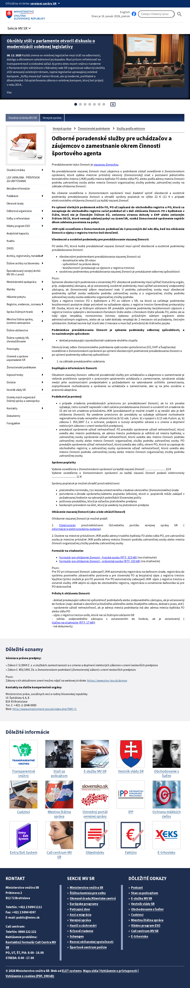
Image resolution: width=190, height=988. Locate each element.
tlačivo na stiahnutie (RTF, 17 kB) (73, 622)
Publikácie (12, 196)
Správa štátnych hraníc (20, 312)
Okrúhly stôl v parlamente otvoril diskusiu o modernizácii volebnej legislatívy (51, 43)
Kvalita (10, 241)
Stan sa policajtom (144, 893)
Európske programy (84, 904)
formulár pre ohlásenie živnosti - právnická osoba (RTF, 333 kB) (99, 561)
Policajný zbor (80, 909)
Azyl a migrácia (80, 915)
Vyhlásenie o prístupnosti (118, 971)
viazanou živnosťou (106, 164)
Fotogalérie (13, 423)
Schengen (77, 936)
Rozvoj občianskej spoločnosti (91, 942)
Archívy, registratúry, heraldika (24, 256)
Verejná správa (52, 118)
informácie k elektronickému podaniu (76, 529)
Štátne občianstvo (17, 330)
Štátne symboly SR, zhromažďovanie (18, 339)
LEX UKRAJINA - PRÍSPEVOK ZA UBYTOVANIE (23, 179)
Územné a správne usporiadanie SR (17, 358)
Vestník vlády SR (16, 390)
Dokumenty (13, 416)
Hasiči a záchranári (83, 925)
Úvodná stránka (16, 170)
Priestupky (13, 349)
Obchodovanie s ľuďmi (147, 909)
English (125, 12)
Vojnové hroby (15, 375)
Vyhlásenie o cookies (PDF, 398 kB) (30, 976)
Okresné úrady (15, 203)
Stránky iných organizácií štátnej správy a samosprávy (23, 399)
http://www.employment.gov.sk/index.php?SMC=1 (44, 709)
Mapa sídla (90, 971)
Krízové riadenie (81, 931)
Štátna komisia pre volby (88, 893)
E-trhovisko (139, 936)
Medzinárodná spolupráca (21, 282)
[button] (20, 27)
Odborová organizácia (19, 211)
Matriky (11, 289)
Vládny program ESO (18, 226)
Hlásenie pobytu (16, 297)
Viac (9, 92)
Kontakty (12, 408)
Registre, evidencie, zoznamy (24, 304)
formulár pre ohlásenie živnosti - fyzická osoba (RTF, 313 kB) (98, 557)
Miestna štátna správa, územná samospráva (20, 321)
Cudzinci (137, 915)
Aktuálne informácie (18, 188)
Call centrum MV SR (144, 931)
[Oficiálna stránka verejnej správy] (45, 3)
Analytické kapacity (18, 233)
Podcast (137, 887)
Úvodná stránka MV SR (22, 118)
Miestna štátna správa (147, 920)
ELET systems (72, 971)
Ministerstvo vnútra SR (86, 887)
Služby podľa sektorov (131, 128)
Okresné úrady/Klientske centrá (93, 898)
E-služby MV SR (141, 898)
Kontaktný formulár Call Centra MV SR (31, 944)
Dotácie (11, 382)
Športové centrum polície (88, 947)
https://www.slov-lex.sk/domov (107, 680)
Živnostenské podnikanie (21, 367)
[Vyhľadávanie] (156, 14)
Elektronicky (67, 525)
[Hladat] (179, 14)
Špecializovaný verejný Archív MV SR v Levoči (24, 272)
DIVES (10, 248)
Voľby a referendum (18, 218)
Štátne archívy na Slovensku (23, 263)
